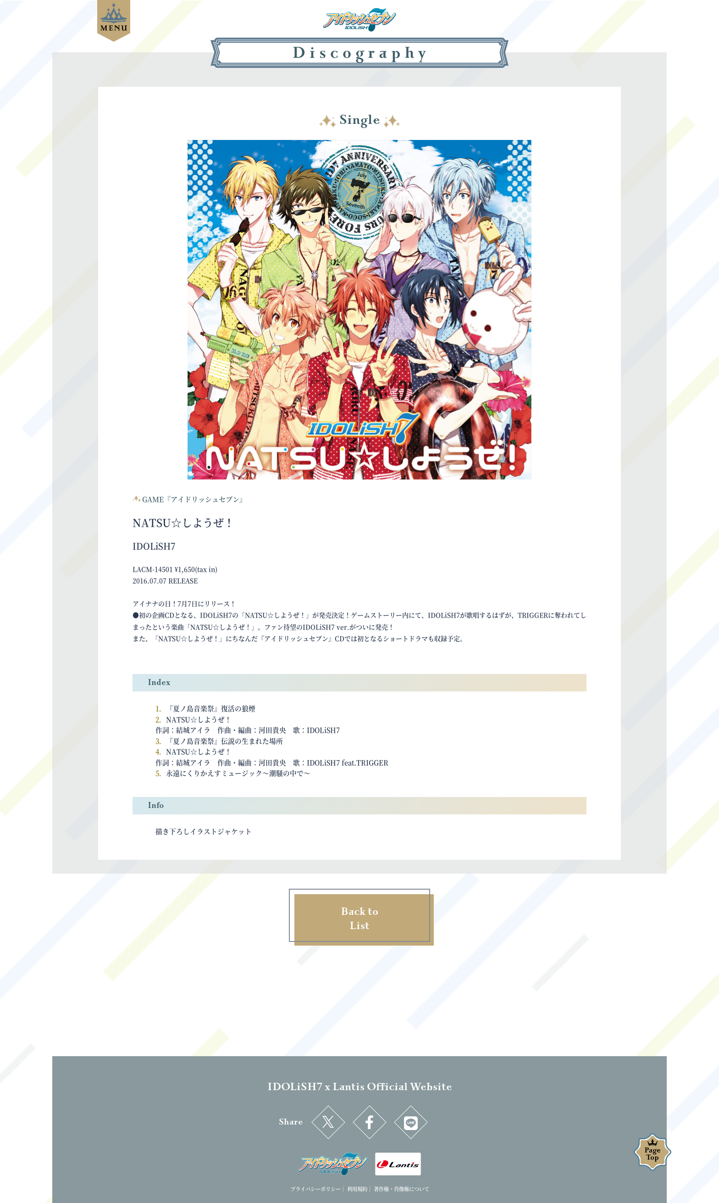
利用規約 (357, 1188)
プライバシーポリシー (315, 1188)
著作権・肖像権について (401, 1188)
